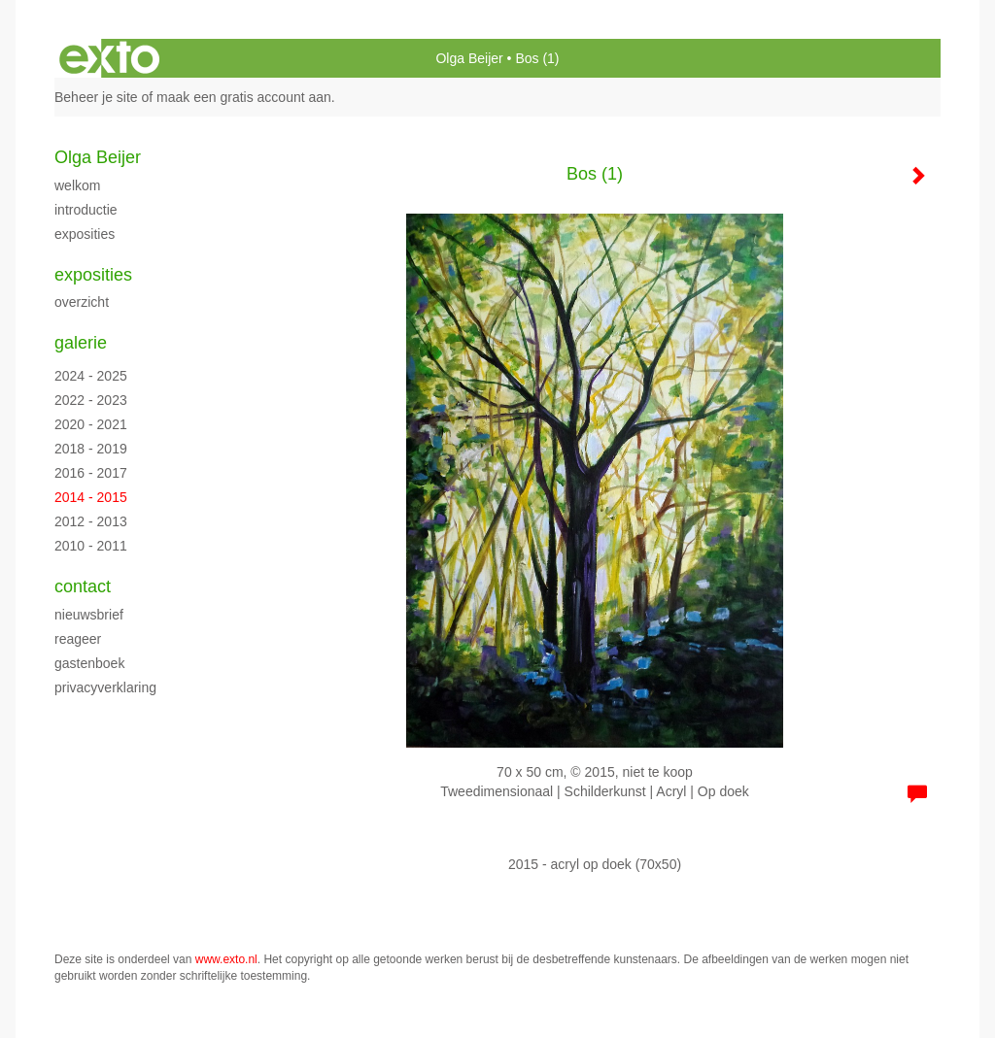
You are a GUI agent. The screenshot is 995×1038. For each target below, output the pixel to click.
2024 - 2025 (90, 376)
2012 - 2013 (90, 521)
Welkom (77, 185)
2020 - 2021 (90, 424)
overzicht (81, 302)
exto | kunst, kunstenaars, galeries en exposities (109, 58)
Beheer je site (96, 97)
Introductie (86, 210)
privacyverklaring (105, 687)
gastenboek (89, 663)
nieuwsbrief (88, 614)
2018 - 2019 (90, 448)
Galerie (80, 342)
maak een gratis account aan (243, 97)
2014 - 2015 (90, 497)
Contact (82, 586)
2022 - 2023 (90, 400)
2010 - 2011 (90, 545)
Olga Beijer (468, 58)
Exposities (84, 234)
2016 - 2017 (90, 473)
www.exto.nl (226, 959)
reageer (77, 639)
